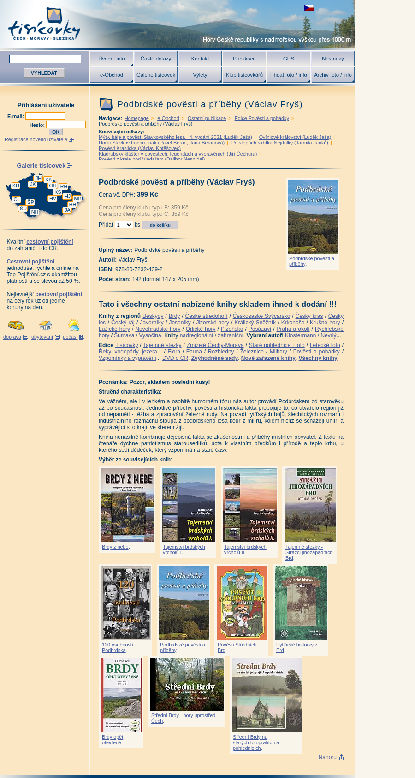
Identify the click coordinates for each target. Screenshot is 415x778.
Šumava (124, 335)
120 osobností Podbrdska (117, 647)
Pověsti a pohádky (316, 351)
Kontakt (200, 58)
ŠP (30, 202)
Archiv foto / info (333, 75)
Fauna (194, 351)
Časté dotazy (156, 58)
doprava (12, 337)
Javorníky (151, 322)
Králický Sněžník (255, 322)
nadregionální (196, 335)
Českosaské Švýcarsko (261, 316)
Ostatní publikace (207, 118)
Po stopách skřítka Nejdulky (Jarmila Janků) (279, 142)
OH (52, 185)
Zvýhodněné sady (214, 358)
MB (77, 198)
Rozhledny (221, 351)
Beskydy (152, 316)
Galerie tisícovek (155, 75)
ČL (17, 199)
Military (278, 351)
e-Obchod (111, 75)
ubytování (42, 337)
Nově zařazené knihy (268, 358)
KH (15, 185)
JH (39, 178)
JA (68, 210)
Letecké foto (325, 345)
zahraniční (230, 335)
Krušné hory (325, 322)
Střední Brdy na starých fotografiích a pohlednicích (256, 742)
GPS (288, 58)
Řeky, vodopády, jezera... (130, 351)
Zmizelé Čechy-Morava (215, 345)
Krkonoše (293, 322)
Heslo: (38, 125)
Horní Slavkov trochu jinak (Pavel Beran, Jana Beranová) (162, 142)
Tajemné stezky (162, 345)
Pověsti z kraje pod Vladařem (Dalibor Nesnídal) (152, 159)
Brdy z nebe (115, 547)
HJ (68, 196)
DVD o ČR (175, 358)
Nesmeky (333, 58)
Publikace (244, 58)
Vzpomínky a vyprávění (127, 358)
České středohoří (206, 316)
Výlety (200, 75)
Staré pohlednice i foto (277, 345)
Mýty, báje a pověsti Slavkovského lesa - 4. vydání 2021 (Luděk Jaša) (175, 137)
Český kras (309, 316)
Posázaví (260, 329)
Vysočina (150, 335)
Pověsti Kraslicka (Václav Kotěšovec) (140, 148)
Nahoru (328, 757)
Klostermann (300, 335)
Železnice (252, 351)
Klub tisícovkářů (244, 75)
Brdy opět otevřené (112, 739)
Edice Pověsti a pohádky (262, 118)
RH (64, 186)
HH (73, 204)
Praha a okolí (293, 329)
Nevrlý (328, 335)
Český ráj (123, 322)
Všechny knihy (318, 358)
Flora (174, 351)
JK (33, 184)
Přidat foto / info (288, 75)
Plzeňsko (232, 329)
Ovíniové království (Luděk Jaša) (295, 137)
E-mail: (16, 116)
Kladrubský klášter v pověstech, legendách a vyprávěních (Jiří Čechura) (178, 153)
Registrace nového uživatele (36, 139)
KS (57, 192)
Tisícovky (126, 345)
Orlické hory (201, 329)
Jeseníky (179, 322)
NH (35, 212)
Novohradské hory (157, 329)
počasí (70, 337)
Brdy (174, 316)
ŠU (23, 208)
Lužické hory (114, 329)
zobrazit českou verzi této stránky (309, 7)
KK (48, 179)
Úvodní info (111, 58)
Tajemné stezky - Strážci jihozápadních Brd (309, 552)
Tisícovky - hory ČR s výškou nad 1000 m (177, 24)
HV (52, 198)
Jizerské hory (212, 322)
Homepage (137, 118)
